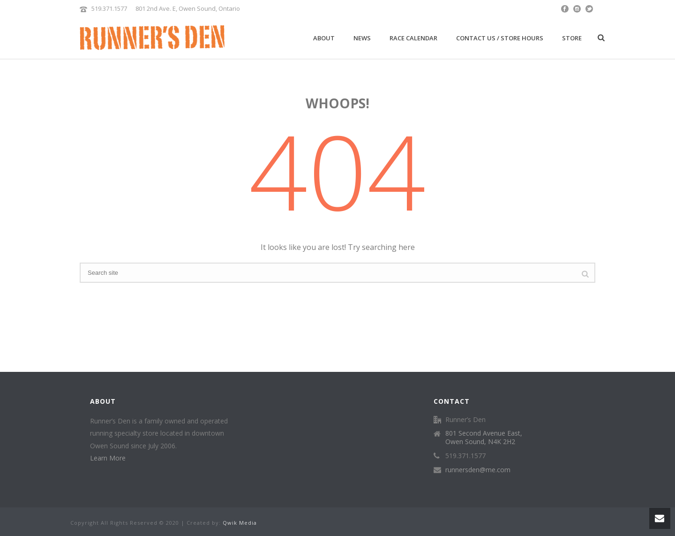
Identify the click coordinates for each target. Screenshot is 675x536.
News (362, 38)
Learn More (108, 457)
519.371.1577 (109, 8)
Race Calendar (413, 38)
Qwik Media (240, 522)
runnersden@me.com (477, 470)
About (324, 38)
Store (572, 38)
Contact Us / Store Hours (499, 38)
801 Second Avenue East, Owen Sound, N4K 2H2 (483, 437)
